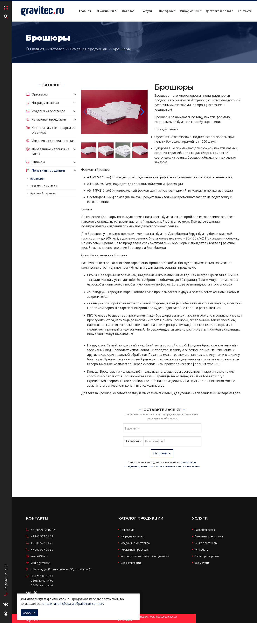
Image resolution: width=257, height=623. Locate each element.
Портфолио (167, 11)
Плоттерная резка (206, 556)
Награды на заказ (42, 103)
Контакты (245, 11)
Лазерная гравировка (208, 536)
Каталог (128, 11)
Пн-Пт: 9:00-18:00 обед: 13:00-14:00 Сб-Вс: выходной (42, 580)
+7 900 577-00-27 (42, 536)
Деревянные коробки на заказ (47, 151)
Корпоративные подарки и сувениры (49, 130)
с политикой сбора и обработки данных (72, 603)
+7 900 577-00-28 (42, 543)
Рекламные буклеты (43, 186)
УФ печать (201, 549)
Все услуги (201, 563)
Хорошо (29, 613)
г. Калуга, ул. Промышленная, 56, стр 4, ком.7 (60, 569)
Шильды (35, 162)
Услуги (147, 11)
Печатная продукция (88, 49)
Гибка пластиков (205, 543)
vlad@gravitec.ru (41, 563)
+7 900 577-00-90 (42, 549)
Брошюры (122, 49)
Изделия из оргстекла (45, 111)
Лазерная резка (204, 530)
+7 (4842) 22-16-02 (6, 580)
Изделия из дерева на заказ (50, 141)
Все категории (131, 563)
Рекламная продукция (46, 119)
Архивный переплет (43, 193)
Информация (189, 11)
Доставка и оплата (219, 11)
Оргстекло (37, 94)
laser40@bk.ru (39, 556)
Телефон (132, 441)
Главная (85, 11)
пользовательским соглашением (178, 466)
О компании (105, 11)
